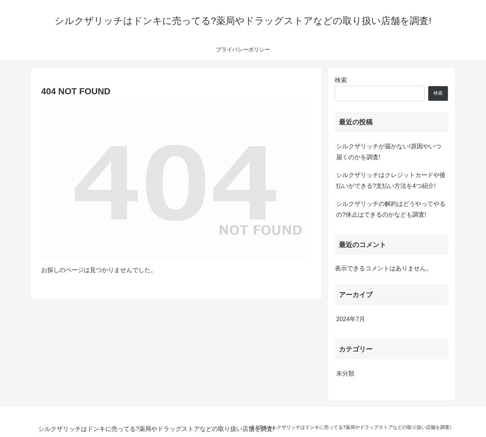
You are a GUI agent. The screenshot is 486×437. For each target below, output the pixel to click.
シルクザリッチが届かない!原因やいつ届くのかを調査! (388, 152)
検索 (341, 80)
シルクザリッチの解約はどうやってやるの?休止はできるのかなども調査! (391, 209)
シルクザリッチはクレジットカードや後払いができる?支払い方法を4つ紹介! (391, 180)
